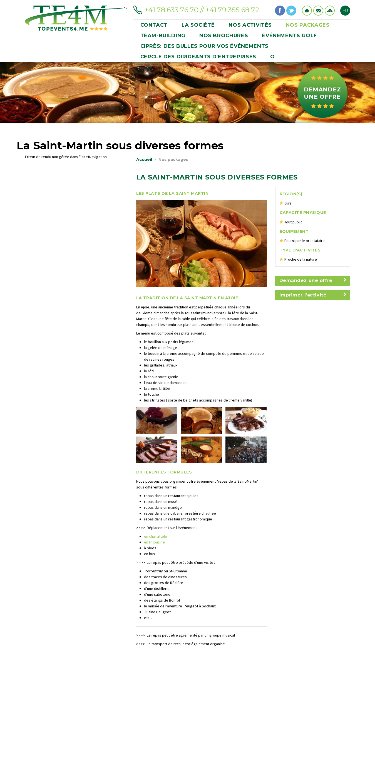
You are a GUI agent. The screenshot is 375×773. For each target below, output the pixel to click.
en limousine (154, 542)
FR (345, 10)
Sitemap (330, 11)
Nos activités (250, 25)
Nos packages (308, 25)
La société (198, 25)
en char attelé (155, 536)
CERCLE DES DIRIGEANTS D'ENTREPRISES (198, 57)
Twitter (291, 11)
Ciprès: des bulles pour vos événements (204, 46)
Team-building (162, 36)
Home (307, 11)
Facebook (280, 11)
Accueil (144, 159)
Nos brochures (223, 36)
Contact (318, 11)
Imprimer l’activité (312, 295)
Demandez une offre (322, 93)
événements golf (289, 36)
